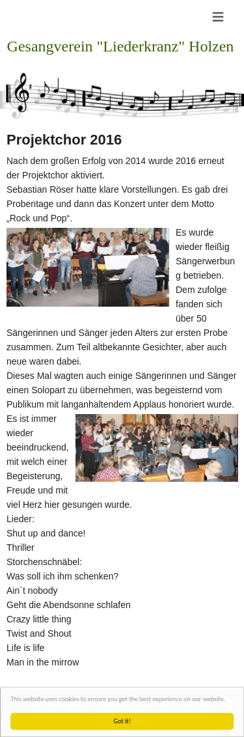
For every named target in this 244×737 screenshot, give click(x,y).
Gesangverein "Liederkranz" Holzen (120, 46)
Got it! (122, 721)
